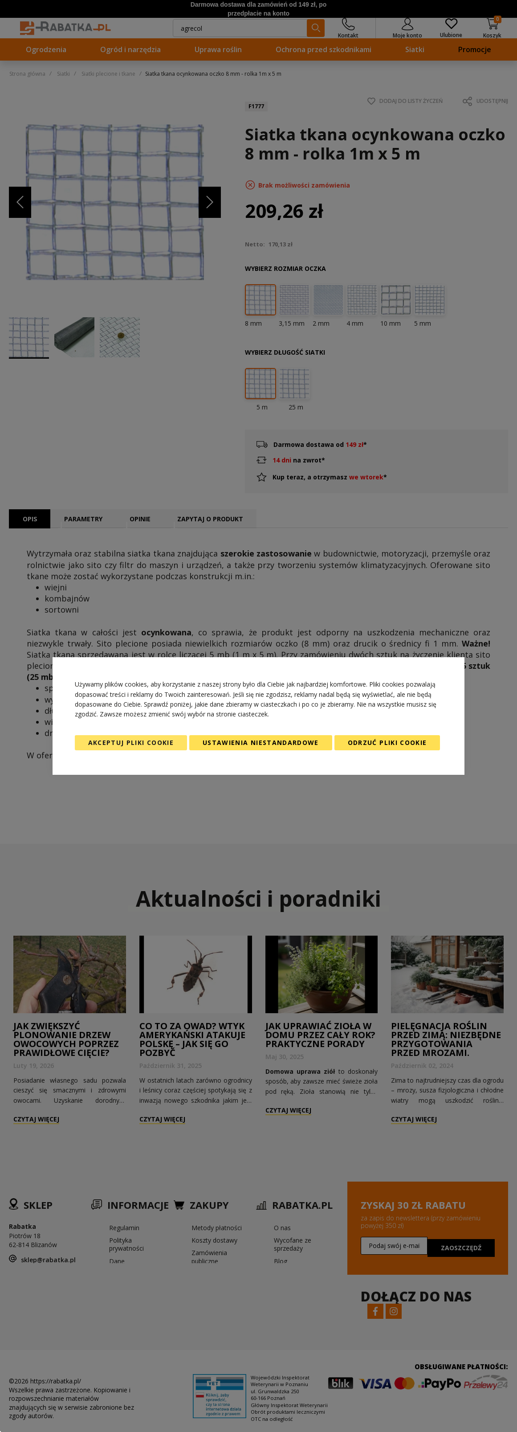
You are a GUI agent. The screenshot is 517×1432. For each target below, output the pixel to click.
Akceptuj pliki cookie (131, 742)
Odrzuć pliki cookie (387, 742)
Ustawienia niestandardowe (261, 742)
